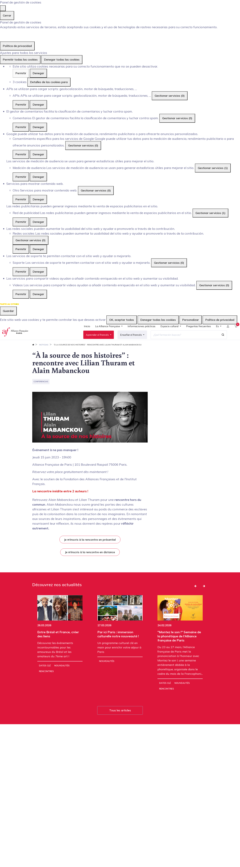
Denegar (38, 73)
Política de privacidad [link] (17, 46)
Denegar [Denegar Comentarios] (38, 127)
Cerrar (7, 15)
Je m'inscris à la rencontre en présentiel (90, 549)
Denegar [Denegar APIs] (38, 104)
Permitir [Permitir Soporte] (20, 271)
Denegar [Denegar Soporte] (38, 271)
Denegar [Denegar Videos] (38, 294)
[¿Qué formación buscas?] (182, 340)
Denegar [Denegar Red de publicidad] (38, 222)
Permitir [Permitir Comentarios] (20, 127)
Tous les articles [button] (120, 720)
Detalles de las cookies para (49, 82)
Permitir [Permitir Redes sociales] (20, 249)
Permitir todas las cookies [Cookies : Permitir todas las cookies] (20, 59)
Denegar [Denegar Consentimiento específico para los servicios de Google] (38, 154)
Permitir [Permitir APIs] (20, 104)
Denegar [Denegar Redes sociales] (38, 249)
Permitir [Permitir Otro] (20, 199)
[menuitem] (84, 332)
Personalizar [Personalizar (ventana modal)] (190, 320)
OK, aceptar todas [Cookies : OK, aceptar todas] (121, 320)
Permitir (20, 73)
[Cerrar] (3, 8)
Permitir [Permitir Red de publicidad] (20, 222)
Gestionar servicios (170, 95)
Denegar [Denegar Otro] (38, 199)
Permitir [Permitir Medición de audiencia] (20, 177)
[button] (195, 596)
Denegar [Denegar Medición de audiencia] (38, 177)
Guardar (8, 311)
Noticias (43, 355)
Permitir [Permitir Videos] (20, 294)
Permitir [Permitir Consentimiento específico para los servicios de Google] (20, 154)
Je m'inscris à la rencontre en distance (90, 562)
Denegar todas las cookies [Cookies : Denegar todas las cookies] (62, 59)
